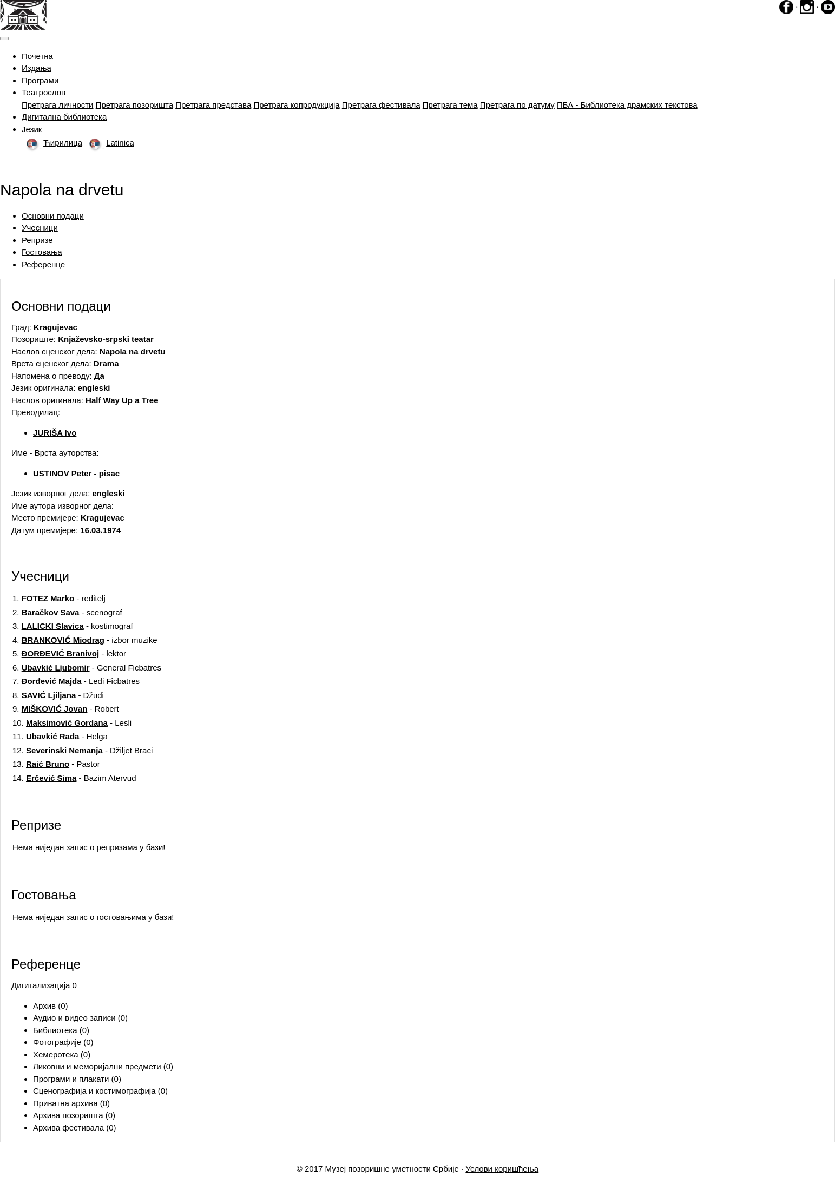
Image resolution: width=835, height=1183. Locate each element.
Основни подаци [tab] (53, 215)
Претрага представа (213, 104)
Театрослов (43, 92)
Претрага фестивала (381, 104)
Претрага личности (58, 104)
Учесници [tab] (40, 227)
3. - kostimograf (72, 625)
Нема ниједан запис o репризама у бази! (89, 847)
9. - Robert (65, 708)
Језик (32, 129)
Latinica (109, 142)
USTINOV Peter (62, 473)
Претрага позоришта (134, 104)
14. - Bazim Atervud (74, 778)
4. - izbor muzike (84, 640)
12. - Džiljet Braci (82, 750)
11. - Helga (60, 736)
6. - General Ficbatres (86, 667)
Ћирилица (52, 142)
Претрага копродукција (296, 104)
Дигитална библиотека (64, 116)
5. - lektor (69, 653)
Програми (40, 80)
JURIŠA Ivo (54, 432)
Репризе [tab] (37, 240)
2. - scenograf (67, 612)
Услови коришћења (501, 1168)
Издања (36, 68)
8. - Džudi (58, 695)
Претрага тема (450, 104)
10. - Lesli (72, 722)
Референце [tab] (43, 264)
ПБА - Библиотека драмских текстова (627, 104)
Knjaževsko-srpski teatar (106, 339)
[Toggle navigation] (4, 38)
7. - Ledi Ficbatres (76, 681)
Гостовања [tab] (42, 252)
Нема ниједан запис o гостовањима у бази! (93, 917)
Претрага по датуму (517, 104)
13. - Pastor (56, 763)
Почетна (37, 56)
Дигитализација (44, 985)
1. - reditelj (59, 598)
